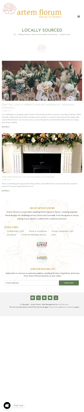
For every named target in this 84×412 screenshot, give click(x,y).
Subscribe (69, 283)
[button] (79, 16)
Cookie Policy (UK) (15, 231)
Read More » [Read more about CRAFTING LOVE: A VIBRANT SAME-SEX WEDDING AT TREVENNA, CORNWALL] (6, 127)
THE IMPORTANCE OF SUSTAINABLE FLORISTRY (28, 177)
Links (53, 234)
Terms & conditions (38, 231)
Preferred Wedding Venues (34, 234)
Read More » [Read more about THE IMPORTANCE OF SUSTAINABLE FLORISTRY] (6, 191)
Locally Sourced (65, 35)
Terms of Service (68, 307)
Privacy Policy (54, 307)
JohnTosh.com (63, 304)
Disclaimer (12, 234)
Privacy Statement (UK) (62, 231)
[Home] (15, 35)
